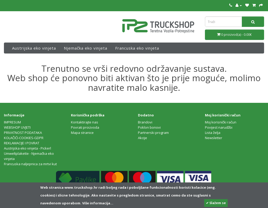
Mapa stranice (82, 132)
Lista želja (212, 132)
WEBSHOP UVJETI (17, 127)
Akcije (142, 137)
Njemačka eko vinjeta (85, 48)
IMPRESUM (12, 122)
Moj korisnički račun (220, 122)
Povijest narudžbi (218, 127)
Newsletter (213, 137)
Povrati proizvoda (85, 127)
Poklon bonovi (149, 127)
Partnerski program (153, 132)
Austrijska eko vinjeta (34, 48)
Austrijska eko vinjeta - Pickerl (27, 148)
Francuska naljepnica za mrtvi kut (30, 164)
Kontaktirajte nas (84, 122)
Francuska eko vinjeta (137, 48)
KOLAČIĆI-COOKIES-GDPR (23, 137)
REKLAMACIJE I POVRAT (21, 143)
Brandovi (145, 122)
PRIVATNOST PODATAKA (23, 132)
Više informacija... (97, 203)
